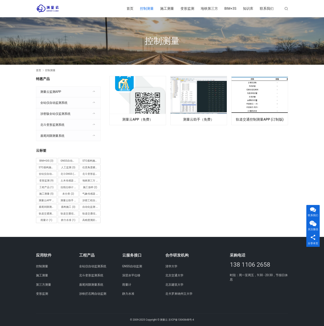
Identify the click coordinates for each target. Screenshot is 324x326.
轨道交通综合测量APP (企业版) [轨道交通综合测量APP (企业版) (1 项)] (70, 213)
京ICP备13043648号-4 (181, 319)
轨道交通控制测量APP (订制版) (260, 119)
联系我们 (267, 8)
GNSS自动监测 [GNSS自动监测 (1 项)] (70, 160)
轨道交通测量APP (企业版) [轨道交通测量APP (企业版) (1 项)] (48, 213)
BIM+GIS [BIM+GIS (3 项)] (46, 160)
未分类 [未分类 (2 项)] (68, 193)
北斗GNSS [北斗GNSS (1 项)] (68, 173)
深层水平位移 (131, 275)
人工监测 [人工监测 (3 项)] (68, 167)
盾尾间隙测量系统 (52, 135)
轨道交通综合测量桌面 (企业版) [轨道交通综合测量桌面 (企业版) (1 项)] (91, 213)
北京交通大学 (174, 275)
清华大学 (171, 266)
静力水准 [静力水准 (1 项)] (68, 220)
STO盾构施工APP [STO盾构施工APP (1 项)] (91, 160)
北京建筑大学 (174, 284)
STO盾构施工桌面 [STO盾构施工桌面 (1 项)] (48, 167)
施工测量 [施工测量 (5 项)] (46, 193)
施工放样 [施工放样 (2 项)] (90, 187)
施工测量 (167, 8)
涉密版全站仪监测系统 (55, 113)
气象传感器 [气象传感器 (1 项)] (90, 193)
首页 (130, 8)
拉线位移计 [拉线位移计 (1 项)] (69, 187)
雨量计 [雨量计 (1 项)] (46, 220)
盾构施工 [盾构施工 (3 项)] (68, 206)
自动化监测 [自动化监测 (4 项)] (90, 206)
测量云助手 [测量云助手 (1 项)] (69, 200)
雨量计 (126, 284)
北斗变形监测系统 (52, 124)
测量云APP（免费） (137, 119)
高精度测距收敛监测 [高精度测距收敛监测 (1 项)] (91, 220)
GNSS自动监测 (132, 266)
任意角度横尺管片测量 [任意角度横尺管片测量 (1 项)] (91, 167)
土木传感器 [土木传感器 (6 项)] (69, 180)
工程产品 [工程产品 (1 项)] (46, 187)
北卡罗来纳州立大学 (179, 293)
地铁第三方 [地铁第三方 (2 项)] (90, 180)
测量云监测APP (50, 91)
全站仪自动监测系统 (53, 102)
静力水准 (128, 293)
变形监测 (187, 8)
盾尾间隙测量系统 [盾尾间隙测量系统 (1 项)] (48, 206)
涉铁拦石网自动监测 (92, 293)
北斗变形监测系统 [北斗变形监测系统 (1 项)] (91, 173)
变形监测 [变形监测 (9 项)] (46, 180)
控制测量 (147, 8)
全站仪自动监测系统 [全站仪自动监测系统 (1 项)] (48, 173)
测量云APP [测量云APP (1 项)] (47, 200)
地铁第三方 (209, 8)
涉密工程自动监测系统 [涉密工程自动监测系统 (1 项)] (91, 200)
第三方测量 (43, 284)
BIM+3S (230, 8)
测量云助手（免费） (198, 119)
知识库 (248, 8)
